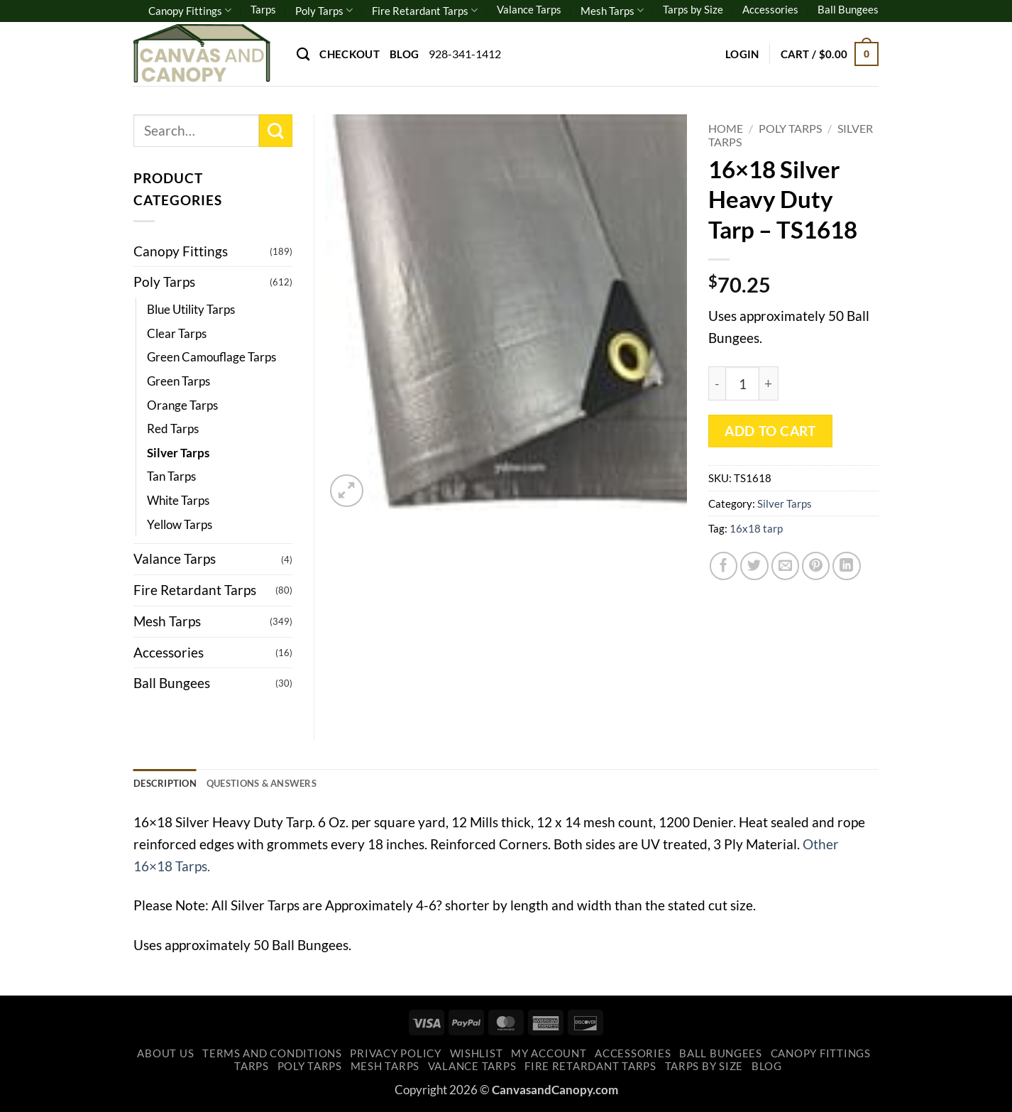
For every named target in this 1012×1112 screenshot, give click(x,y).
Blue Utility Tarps (191, 309)
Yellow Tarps (179, 524)
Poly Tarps (324, 10)
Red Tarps (173, 428)
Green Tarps (178, 381)
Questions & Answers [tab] (280, 784)
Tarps (263, 9)
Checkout (349, 54)
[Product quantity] (742, 383)
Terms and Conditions (272, 1056)
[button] (742, 54)
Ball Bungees (848, 9)
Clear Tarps (177, 333)
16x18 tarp (756, 528)
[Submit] (275, 131)
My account (548, 1056)
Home (725, 128)
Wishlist (476, 1056)
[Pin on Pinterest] (816, 566)
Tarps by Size (693, 9)
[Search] (303, 54)
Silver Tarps (784, 503)
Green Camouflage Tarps (211, 356)
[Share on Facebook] (724, 566)
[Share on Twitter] (754, 566)
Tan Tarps (171, 476)
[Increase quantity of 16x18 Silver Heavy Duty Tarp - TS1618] (769, 383)
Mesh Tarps (612, 10)
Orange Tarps (182, 405)
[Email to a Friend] (785, 566)
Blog (404, 54)
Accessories (770, 9)
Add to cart (770, 431)
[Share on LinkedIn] (846, 566)
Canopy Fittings (189, 10)
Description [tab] (169, 784)
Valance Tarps (529, 9)
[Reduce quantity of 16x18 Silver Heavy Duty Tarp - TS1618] (716, 383)
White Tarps (178, 500)
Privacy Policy (395, 1056)
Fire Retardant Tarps (425, 10)
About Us (165, 1056)
